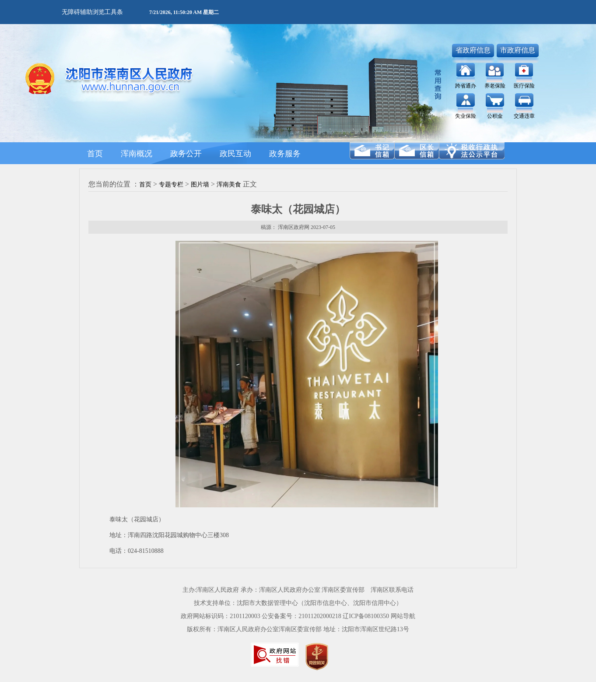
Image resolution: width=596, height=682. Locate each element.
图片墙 (200, 184)
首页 (145, 184)
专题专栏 (171, 184)
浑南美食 (229, 184)
